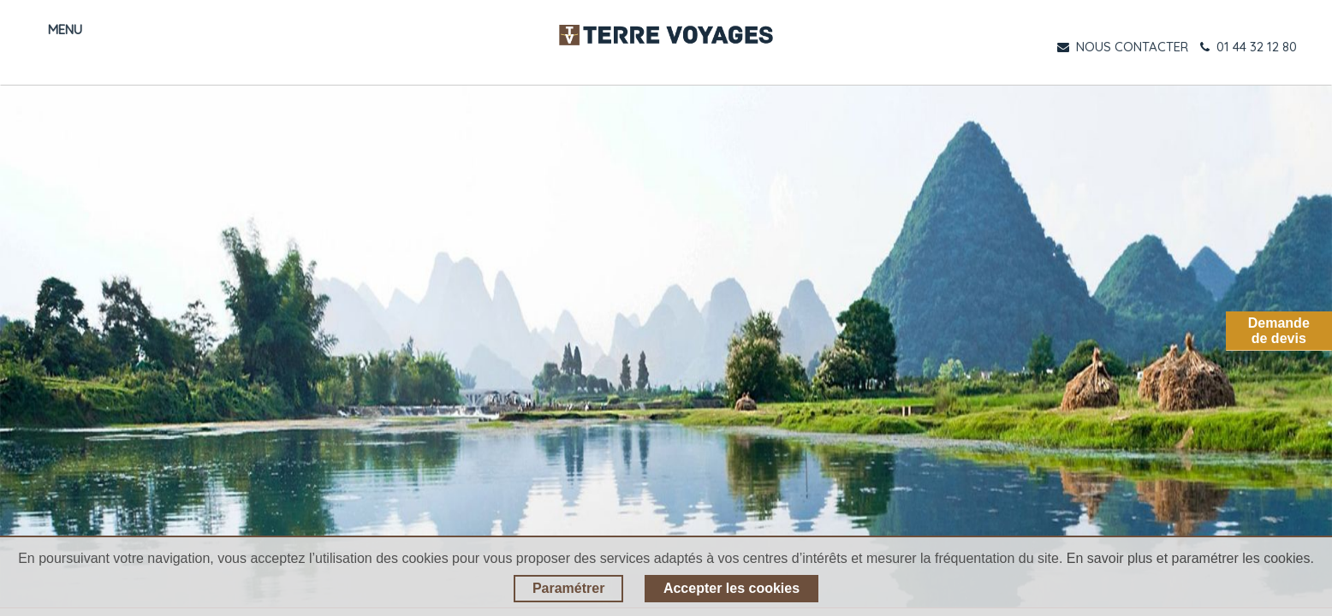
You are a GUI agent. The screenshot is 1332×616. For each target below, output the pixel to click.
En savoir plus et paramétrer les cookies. (1190, 558)
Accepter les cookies (731, 588)
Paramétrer (568, 588)
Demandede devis (1279, 331)
